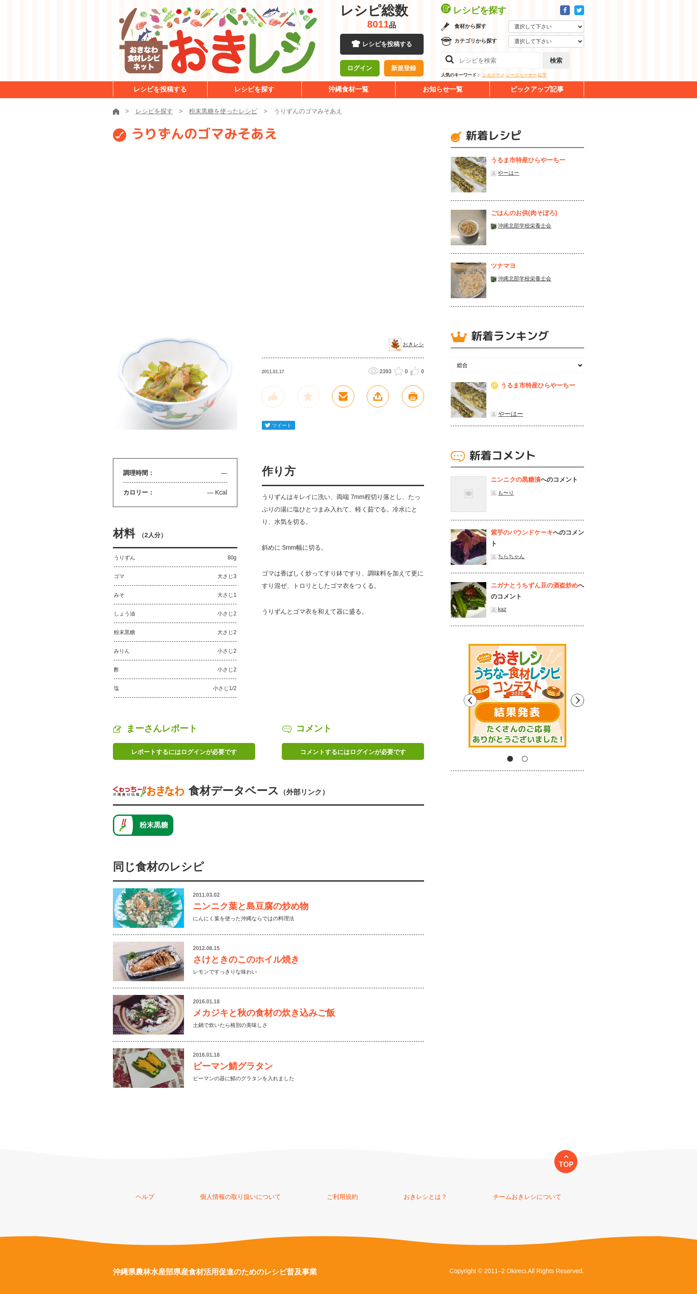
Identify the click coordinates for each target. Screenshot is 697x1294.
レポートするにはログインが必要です (184, 751)
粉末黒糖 (154, 825)
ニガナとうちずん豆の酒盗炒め (534, 585)
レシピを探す (254, 89)
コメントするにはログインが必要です (353, 751)
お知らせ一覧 (443, 89)
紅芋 (542, 74)
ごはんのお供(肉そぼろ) (524, 212)
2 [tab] (525, 759)
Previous (457, 699)
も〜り (506, 493)
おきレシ (413, 344)
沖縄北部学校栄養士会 (524, 226)
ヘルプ (145, 1196)
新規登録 (403, 69)
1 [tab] (510, 759)
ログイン (359, 69)
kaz (502, 609)
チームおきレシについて (527, 1196)
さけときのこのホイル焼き (246, 959)
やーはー (508, 173)
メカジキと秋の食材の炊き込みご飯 (264, 1013)
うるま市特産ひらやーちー (528, 160)
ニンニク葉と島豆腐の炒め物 (250, 906)
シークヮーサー (521, 74)
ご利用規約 (342, 1196)
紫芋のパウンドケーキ (522, 532)
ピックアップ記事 (537, 89)
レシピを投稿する (387, 44)
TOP (566, 1164)
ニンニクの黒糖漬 (516, 479)
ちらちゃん (511, 556)
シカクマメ (493, 74)
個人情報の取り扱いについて (240, 1196)
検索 (556, 60)
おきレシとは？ (425, 1196)
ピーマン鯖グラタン (233, 1066)
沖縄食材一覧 (348, 89)
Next (577, 699)
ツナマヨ (503, 265)
